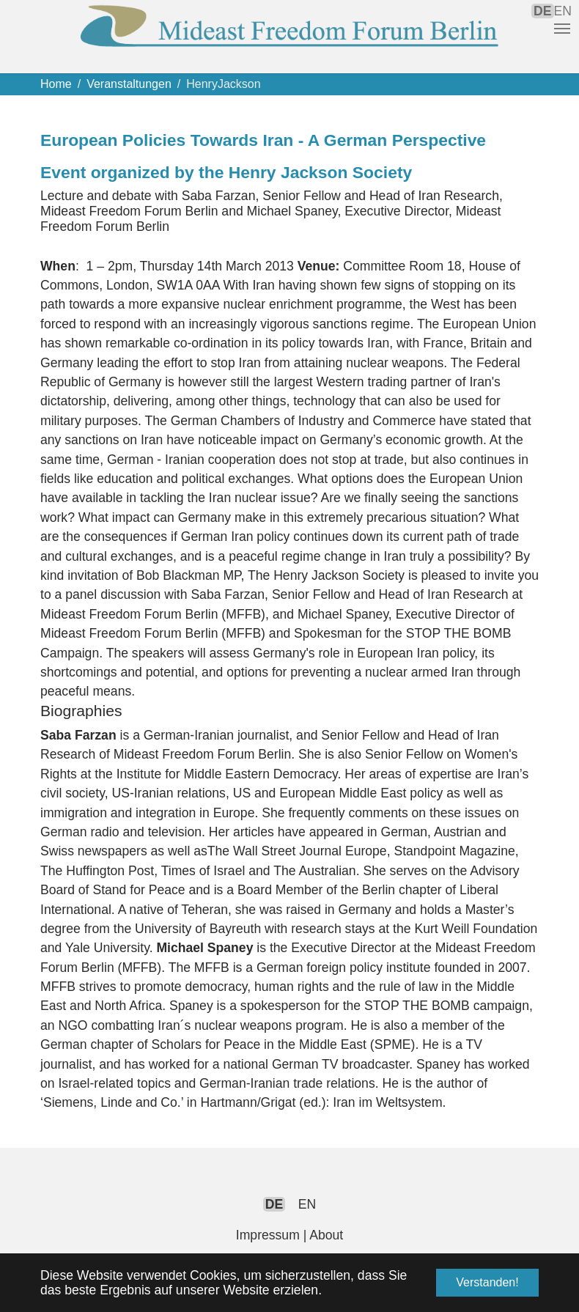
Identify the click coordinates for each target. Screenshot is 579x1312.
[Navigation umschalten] (562, 28)
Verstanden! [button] (487, 1282)
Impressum (268, 1235)
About (326, 1235)
